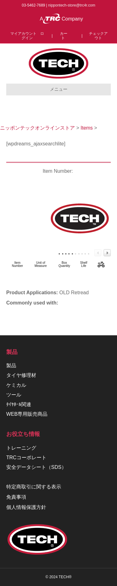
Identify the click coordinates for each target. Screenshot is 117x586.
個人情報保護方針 (26, 507)
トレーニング (21, 448)
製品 (11, 365)
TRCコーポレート (26, 457)
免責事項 (16, 497)
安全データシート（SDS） (36, 467)
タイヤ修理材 (21, 375)
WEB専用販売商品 (26, 414)
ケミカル (16, 385)
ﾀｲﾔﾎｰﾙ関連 (18, 404)
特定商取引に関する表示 (33, 486)
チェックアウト (98, 35)
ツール (13, 394)
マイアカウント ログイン (27, 35)
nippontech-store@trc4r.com (71, 5)
